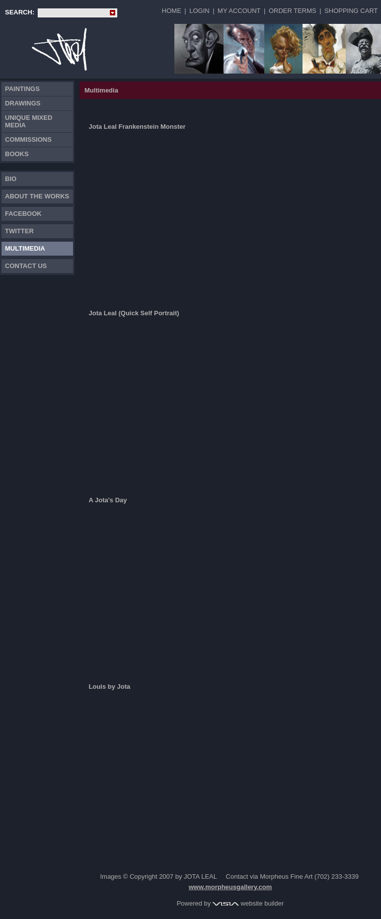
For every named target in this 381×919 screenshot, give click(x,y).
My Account (239, 10)
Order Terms (292, 10)
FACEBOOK (23, 213)
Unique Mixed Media (28, 121)
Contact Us (26, 266)
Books (17, 154)
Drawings (23, 103)
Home (171, 10)
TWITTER (19, 231)
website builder (248, 903)
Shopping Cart (351, 10)
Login (199, 10)
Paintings (22, 88)
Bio (10, 179)
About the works (37, 196)
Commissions (28, 139)
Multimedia (25, 248)
